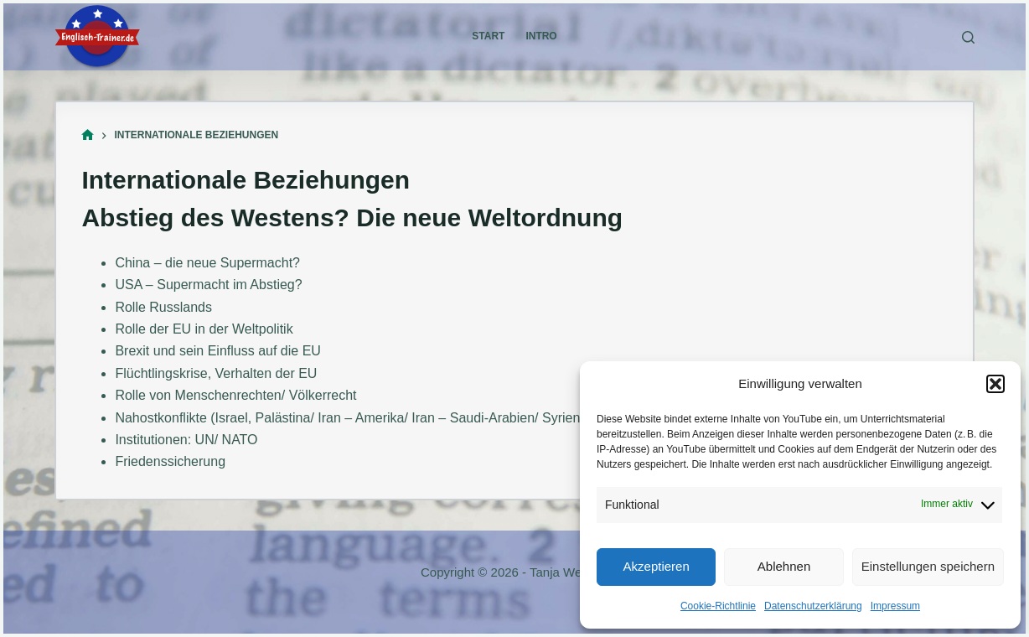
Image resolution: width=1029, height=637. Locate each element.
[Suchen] (968, 37)
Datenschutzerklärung (813, 606)
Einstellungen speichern (928, 566)
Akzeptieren (656, 566)
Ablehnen (784, 566)
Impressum (895, 606)
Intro (540, 36)
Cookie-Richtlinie (718, 606)
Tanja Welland (569, 572)
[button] (995, 383)
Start (488, 36)
